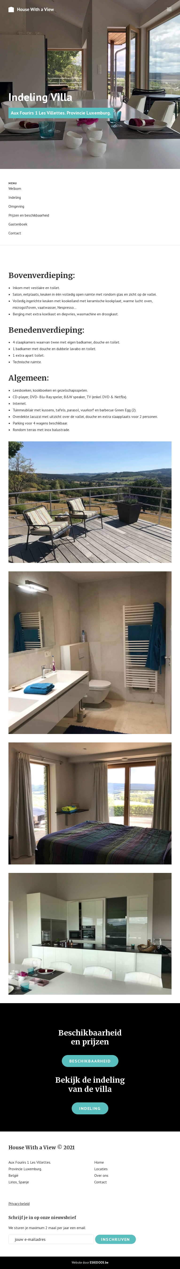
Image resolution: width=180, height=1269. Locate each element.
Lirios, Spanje (18, 1182)
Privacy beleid (19, 1203)
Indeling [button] (90, 1108)
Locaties (101, 1168)
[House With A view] (31, 9)
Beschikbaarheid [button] (90, 1061)
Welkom (14, 188)
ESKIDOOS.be (99, 1263)
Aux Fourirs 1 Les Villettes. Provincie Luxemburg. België (29, 1169)
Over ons (101, 1175)
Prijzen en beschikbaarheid (28, 215)
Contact (14, 233)
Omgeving (16, 206)
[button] (169, 9)
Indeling (14, 197)
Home (99, 1162)
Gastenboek (17, 224)
